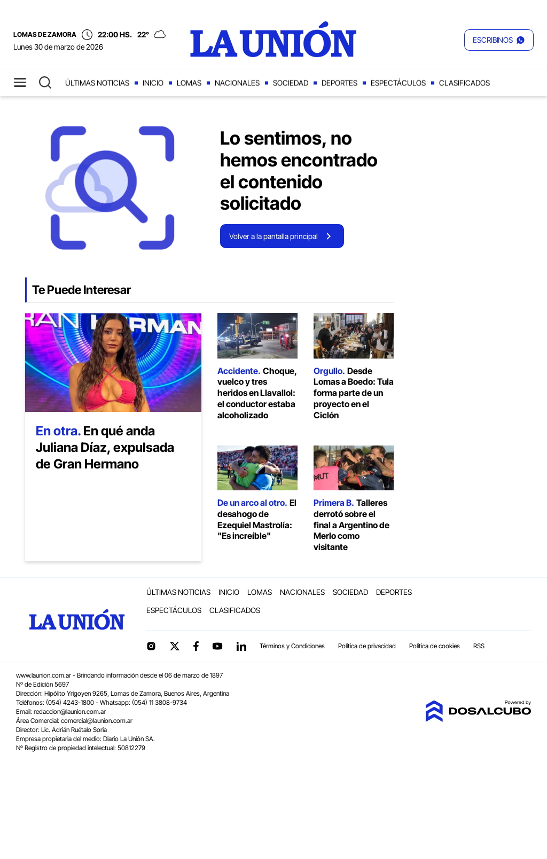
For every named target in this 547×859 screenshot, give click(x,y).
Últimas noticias (97, 83)
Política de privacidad (367, 646)
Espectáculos (398, 83)
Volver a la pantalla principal (273, 236)
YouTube (217, 646)
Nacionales (237, 83)
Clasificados (464, 83)
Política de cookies (434, 646)
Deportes (339, 83)
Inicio (153, 83)
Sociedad (290, 83)
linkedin (241, 646)
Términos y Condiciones (292, 646)
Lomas (189, 83)
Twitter (174, 646)
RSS (479, 646)
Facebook (196, 646)
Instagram (151, 646)
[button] (499, 40)
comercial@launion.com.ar (96, 721)
